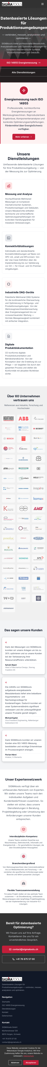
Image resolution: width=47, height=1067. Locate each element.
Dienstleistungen (9, 1009)
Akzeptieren (31, 1063)
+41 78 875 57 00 (23, 959)
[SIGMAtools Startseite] (12, 4)
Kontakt (5, 1012)
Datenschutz (7, 1016)
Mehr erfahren (23, 137)
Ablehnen (15, 1063)
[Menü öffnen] (42, 3)
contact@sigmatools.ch (23, 949)
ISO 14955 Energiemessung (13, 1005)
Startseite (6, 1002)
